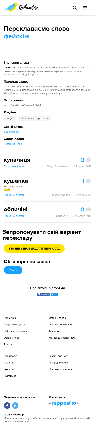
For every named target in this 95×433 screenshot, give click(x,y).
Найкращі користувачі (62, 337)
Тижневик (55, 331)
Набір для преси (59, 362)
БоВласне (62, 215)
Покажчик (10, 317)
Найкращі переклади (16, 331)
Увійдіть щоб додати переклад (34, 248)
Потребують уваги (15, 324)
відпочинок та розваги (34, 118)
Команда (9, 369)
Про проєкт (10, 355)
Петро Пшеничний (58, 166)
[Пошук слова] (74, 7)
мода (10, 118)
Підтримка (10, 375)
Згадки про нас (58, 355)
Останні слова (57, 317)
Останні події (11, 337)
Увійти (13, 270)
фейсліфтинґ (11, 131)
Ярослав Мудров (60, 194)
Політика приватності (61, 369)
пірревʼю (63, 403)
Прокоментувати (14, 166)
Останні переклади (60, 324)
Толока (8, 344)
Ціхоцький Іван (13, 143)
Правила (9, 362)
